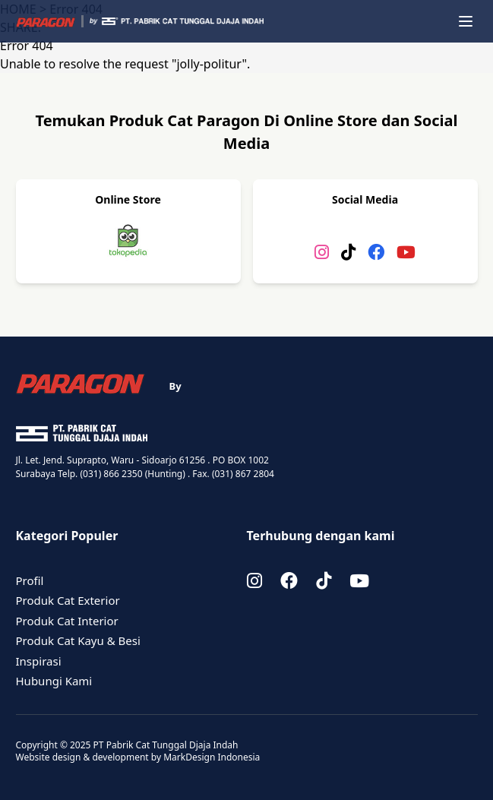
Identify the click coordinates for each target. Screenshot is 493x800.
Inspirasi (39, 661)
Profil (30, 580)
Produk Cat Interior (67, 620)
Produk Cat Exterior (68, 600)
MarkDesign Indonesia (211, 757)
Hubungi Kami (54, 680)
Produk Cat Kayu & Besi (78, 640)
